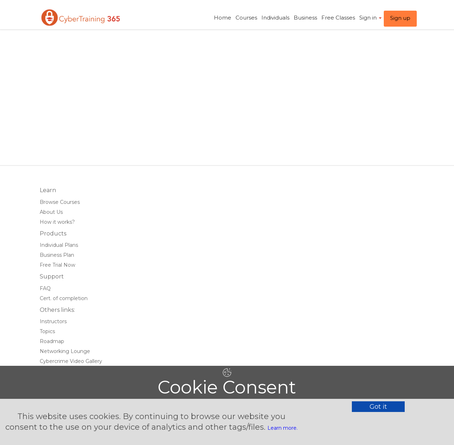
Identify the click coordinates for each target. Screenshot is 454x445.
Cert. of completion (64, 298)
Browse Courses (60, 202)
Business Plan (57, 255)
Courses (246, 17)
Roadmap (52, 341)
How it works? (57, 222)
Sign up (400, 18)
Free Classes (338, 17)
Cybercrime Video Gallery (71, 361)
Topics (47, 331)
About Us (51, 212)
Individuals (275, 17)
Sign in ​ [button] (370, 17)
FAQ (45, 288)
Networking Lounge (65, 351)
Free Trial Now (57, 265)
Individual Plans (59, 245)
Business (305, 17)
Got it (378, 407)
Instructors (53, 321)
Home (222, 17)
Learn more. (282, 428)
